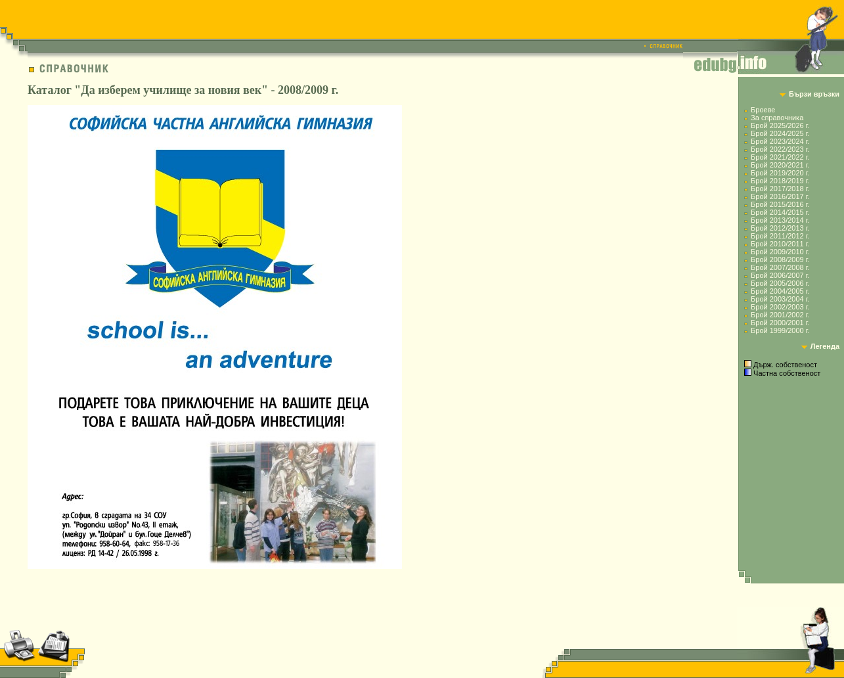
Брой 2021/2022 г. (780, 157)
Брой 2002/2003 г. (780, 307)
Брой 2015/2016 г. (780, 204)
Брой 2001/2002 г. (780, 315)
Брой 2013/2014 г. (780, 220)
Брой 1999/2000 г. (780, 330)
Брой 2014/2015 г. (780, 212)
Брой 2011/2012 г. (780, 236)
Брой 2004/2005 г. (780, 291)
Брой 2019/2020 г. (780, 173)
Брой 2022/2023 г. (780, 149)
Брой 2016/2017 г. (780, 196)
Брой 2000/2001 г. (780, 323)
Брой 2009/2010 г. (780, 252)
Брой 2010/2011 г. (780, 244)
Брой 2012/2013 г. (780, 228)
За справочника (777, 118)
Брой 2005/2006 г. (780, 283)
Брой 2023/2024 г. (780, 141)
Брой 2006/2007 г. (780, 275)
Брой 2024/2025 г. (780, 133)
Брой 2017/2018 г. (780, 188)
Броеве (763, 110)
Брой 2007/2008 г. (780, 267)
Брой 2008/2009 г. (780, 259)
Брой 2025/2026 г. (780, 125)
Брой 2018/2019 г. (780, 181)
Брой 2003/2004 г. (780, 299)
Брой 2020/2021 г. (780, 165)
